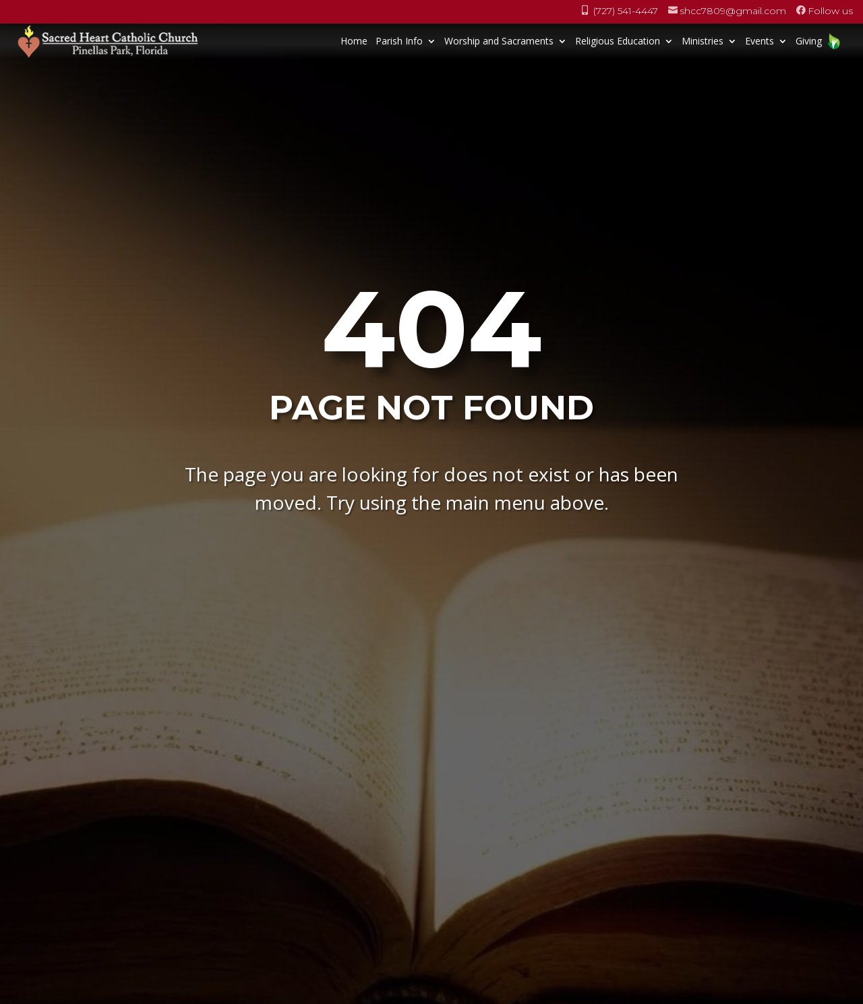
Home (353, 40)
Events (759, 40)
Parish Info (399, 40)
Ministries (702, 40)
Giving (809, 40)
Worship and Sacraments (499, 40)
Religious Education (617, 40)
